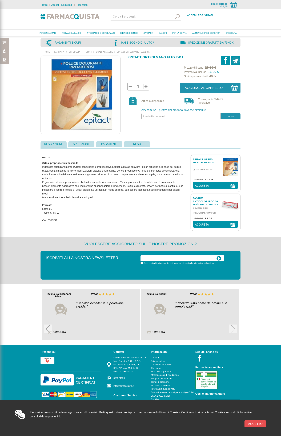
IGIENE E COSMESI (129, 33)
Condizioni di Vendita (161, 364)
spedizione (81, 144)
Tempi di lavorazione (161, 378)
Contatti (155, 357)
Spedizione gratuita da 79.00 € (211, 42)
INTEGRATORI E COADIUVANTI (101, 33)
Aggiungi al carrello (204, 88)
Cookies (155, 399)
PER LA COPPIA (179, 33)
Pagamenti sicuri (68, 42)
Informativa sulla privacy (163, 389)
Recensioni (82, 4)
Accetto (255, 424)
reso (137, 144)
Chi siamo (156, 368)
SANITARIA (148, 33)
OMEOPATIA (231, 33)
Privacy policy (158, 361)
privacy (211, 263)
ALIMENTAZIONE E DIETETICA (206, 33)
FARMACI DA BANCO (71, 33)
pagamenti (109, 144)
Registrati (66, 4)
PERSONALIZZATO (48, 33)
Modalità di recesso (161, 385)
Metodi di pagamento (161, 371)
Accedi (55, 4)
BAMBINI (163, 33)
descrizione (53, 144)
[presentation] (166, 271)
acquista (202, 185)
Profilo (44, 4)
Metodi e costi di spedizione (165, 375)
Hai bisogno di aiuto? (137, 42)
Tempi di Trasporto (160, 382)
